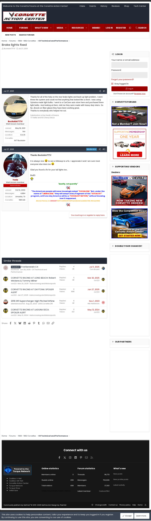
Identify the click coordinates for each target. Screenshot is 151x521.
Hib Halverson (93, 303)
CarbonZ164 (104, 492)
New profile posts (120, 478)
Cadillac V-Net (15, 479)
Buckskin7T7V (9, 48)
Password (116, 69)
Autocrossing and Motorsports (43, 283)
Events (93, 6)
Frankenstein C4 (29, 266)
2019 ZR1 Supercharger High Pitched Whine (32, 301)
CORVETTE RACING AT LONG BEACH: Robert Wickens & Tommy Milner (33, 279)
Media (60, 27)
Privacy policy (125, 505)
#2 (103, 149)
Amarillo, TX (20, 196)
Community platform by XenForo (27, 506)
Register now (139, 94)
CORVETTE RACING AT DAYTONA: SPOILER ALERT (32, 291)
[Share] (100, 91)
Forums (23, 27)
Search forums (26, 35)
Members (97, 27)
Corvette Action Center (19, 484)
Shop (126, 6)
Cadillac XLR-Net (16, 481)
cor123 (13, 283)
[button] (51, 28)
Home (9, 27)
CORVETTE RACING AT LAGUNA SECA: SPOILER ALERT (30, 311)
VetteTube (13, 491)
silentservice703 (18, 303)
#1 (104, 91)
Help (134, 505)
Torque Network (16, 486)
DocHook (15, 269)
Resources (78, 27)
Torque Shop (14, 488)
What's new (41, 27)
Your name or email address (125, 60)
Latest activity (119, 483)
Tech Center (140, 6)
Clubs (82, 6)
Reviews (116, 6)
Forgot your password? (122, 79)
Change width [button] (101, 505)
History (103, 6)
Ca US (22, 135)
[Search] (141, 28)
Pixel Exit (63, 506)
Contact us (113, 505)
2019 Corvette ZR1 (45, 303)
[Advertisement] (54, 69)
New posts (10, 35)
